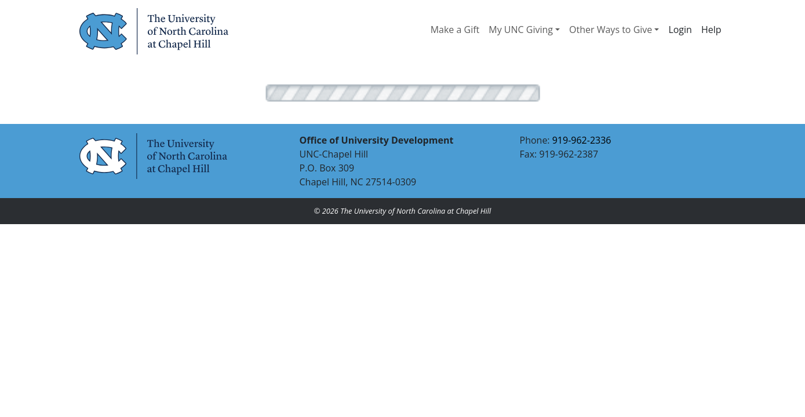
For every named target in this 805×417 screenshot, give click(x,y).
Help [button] (711, 29)
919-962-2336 (581, 140)
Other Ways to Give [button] (610, 29)
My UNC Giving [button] (521, 29)
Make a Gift (455, 29)
